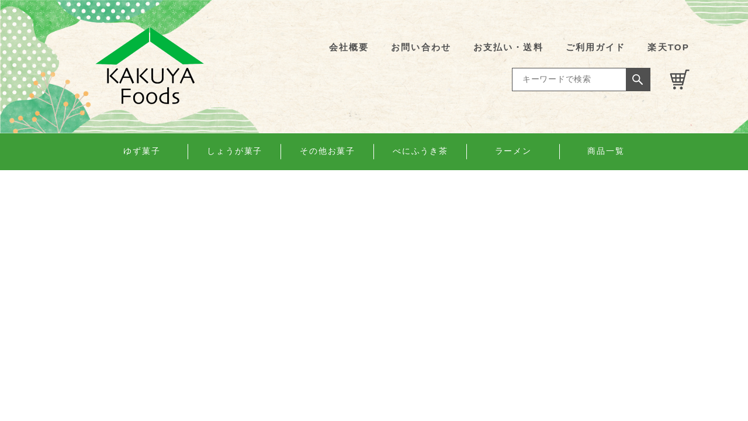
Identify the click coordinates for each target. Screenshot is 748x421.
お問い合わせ (421, 47)
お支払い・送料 (508, 47)
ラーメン (513, 151)
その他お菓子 (327, 151)
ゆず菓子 (142, 151)
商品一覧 (606, 151)
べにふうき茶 (420, 151)
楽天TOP (668, 47)
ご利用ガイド (596, 47)
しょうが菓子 (234, 151)
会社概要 (349, 47)
